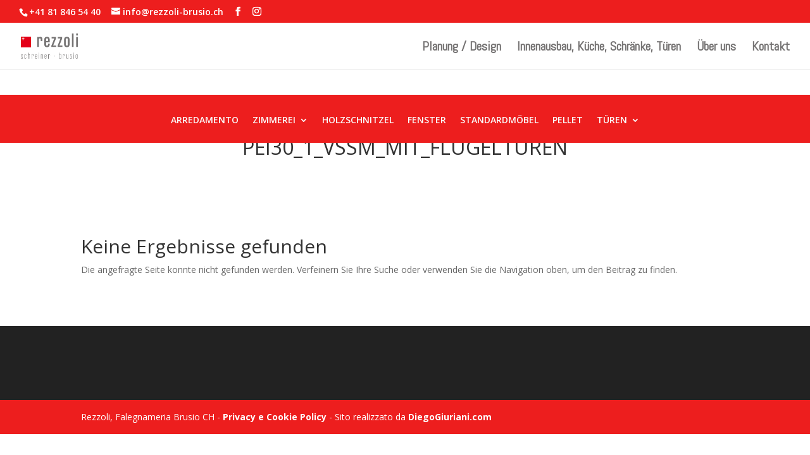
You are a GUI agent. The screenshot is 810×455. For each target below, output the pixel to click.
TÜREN (612, 121)
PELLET (567, 121)
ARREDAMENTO (205, 121)
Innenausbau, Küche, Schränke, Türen (599, 48)
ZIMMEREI (274, 121)
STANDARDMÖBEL (499, 121)
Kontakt (771, 48)
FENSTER (427, 121)
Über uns (716, 48)
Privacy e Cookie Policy (275, 417)
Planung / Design (461, 48)
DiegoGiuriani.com (450, 417)
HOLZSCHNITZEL (358, 121)
